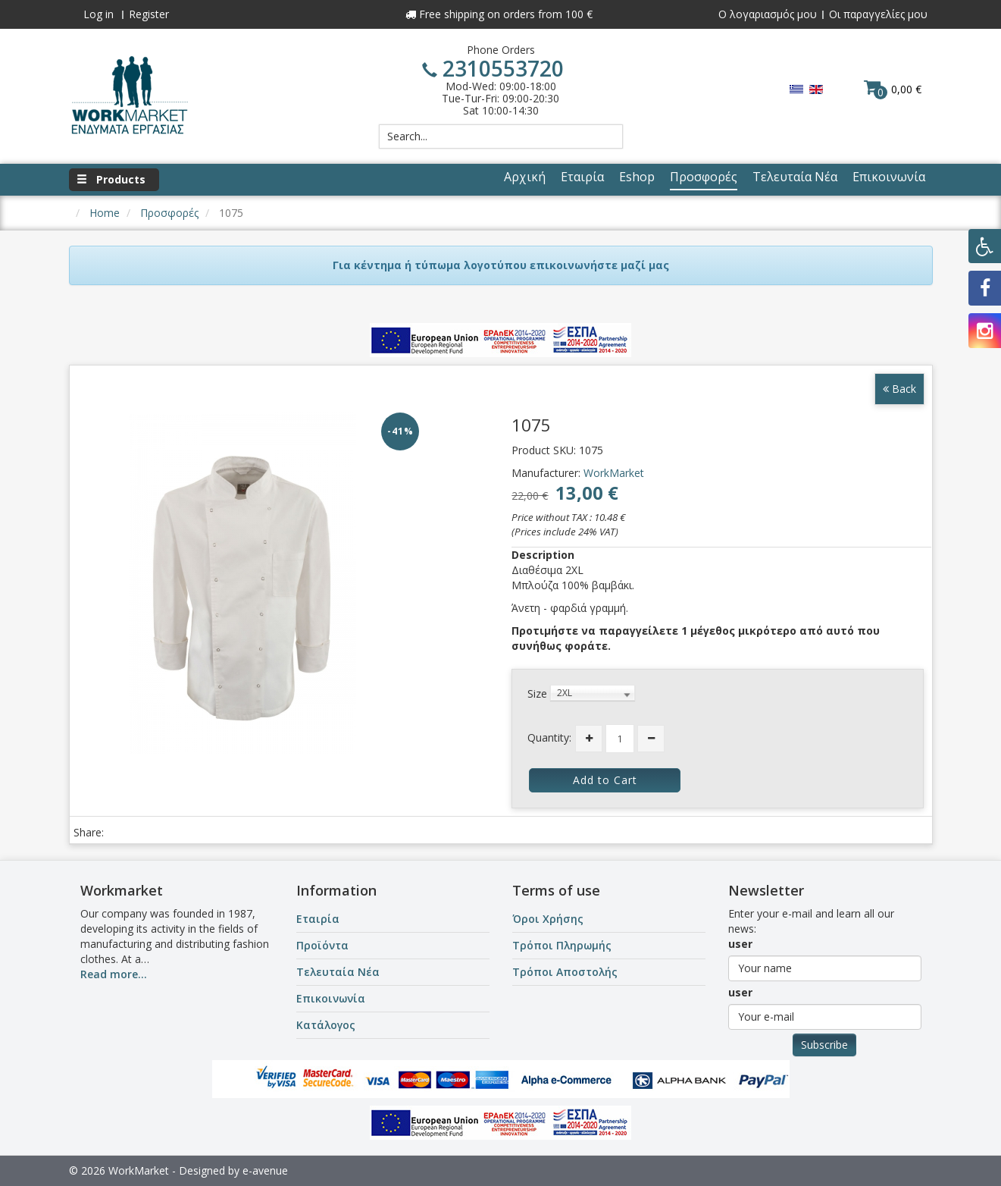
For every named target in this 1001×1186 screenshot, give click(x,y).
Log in (98, 14)
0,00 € (892, 88)
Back (899, 388)
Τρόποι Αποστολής (565, 972)
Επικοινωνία (330, 998)
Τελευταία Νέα (338, 972)
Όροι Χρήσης (547, 918)
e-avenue (265, 1170)
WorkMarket (613, 473)
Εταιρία (317, 918)
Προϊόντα (322, 945)
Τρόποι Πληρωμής (562, 945)
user (740, 944)
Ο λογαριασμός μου (767, 14)
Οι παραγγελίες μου (878, 14)
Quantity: (549, 737)
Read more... (113, 974)
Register (149, 14)
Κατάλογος (325, 1025)
